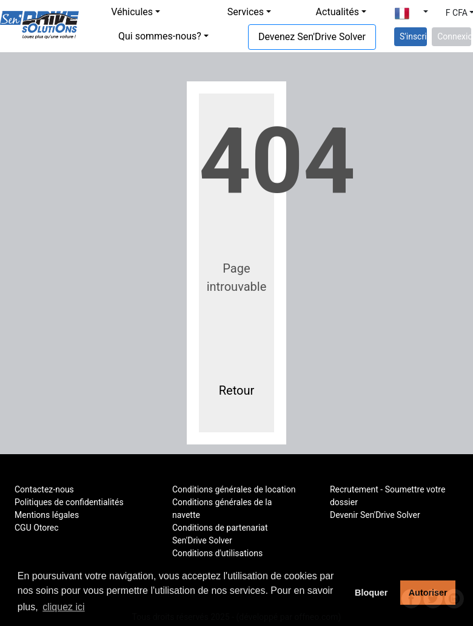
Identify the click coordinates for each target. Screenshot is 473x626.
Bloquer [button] (371, 592)
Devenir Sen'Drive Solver (375, 515)
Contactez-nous (44, 489)
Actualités (337, 12)
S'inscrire (413, 36)
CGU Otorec (37, 527)
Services (245, 12)
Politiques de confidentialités (69, 502)
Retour (237, 390)
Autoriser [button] (428, 592)
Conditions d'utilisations (217, 553)
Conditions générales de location (233, 489)
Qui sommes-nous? (159, 36)
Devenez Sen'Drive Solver (312, 37)
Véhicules (132, 12)
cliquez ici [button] (63, 607)
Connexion (454, 36)
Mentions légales (47, 515)
